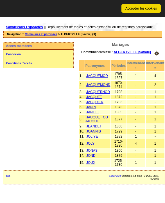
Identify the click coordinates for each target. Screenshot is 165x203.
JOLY (90, 143)
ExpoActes (115, 175)
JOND (91, 155)
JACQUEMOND (98, 85)
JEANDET (94, 126)
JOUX (90, 162)
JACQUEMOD (97, 76)
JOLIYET (93, 136)
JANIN (91, 107)
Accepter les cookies (141, 8)
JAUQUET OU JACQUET (96, 119)
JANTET (92, 112)
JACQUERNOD (98, 92)
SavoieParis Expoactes (24, 27)
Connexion (13, 54)
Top (8, 175)
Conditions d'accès (19, 63)
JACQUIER (94, 102)
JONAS (92, 150)
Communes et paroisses (41, 34)
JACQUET (94, 97)
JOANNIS (93, 131)
